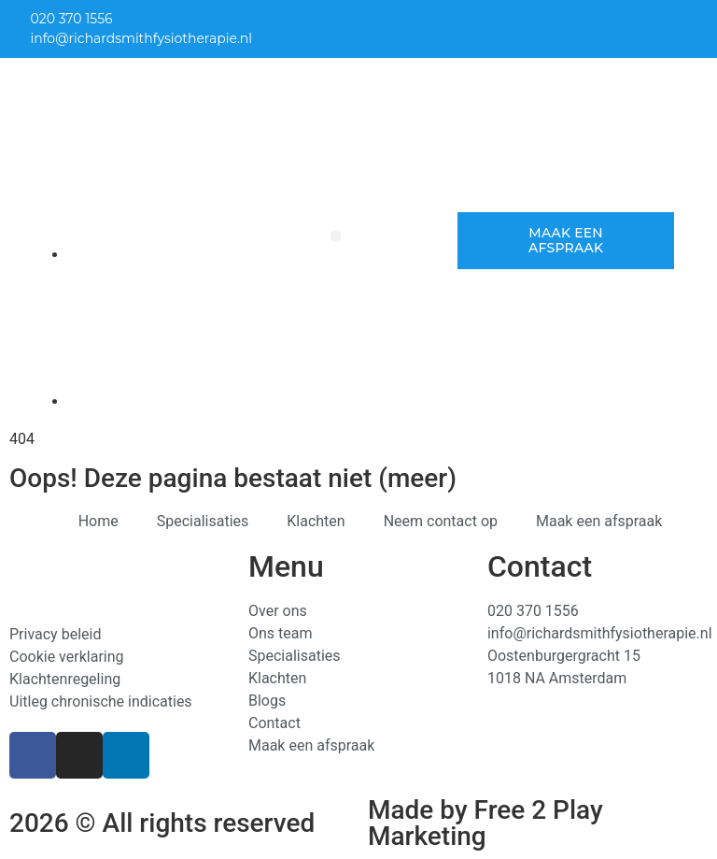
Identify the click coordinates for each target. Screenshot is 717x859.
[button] (335, 236)
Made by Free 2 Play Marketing (485, 823)
